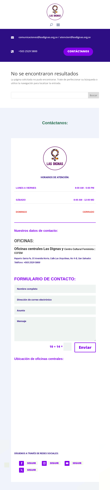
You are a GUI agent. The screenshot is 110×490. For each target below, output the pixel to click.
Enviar (85, 347)
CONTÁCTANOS (78, 51)
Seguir (31, 463)
